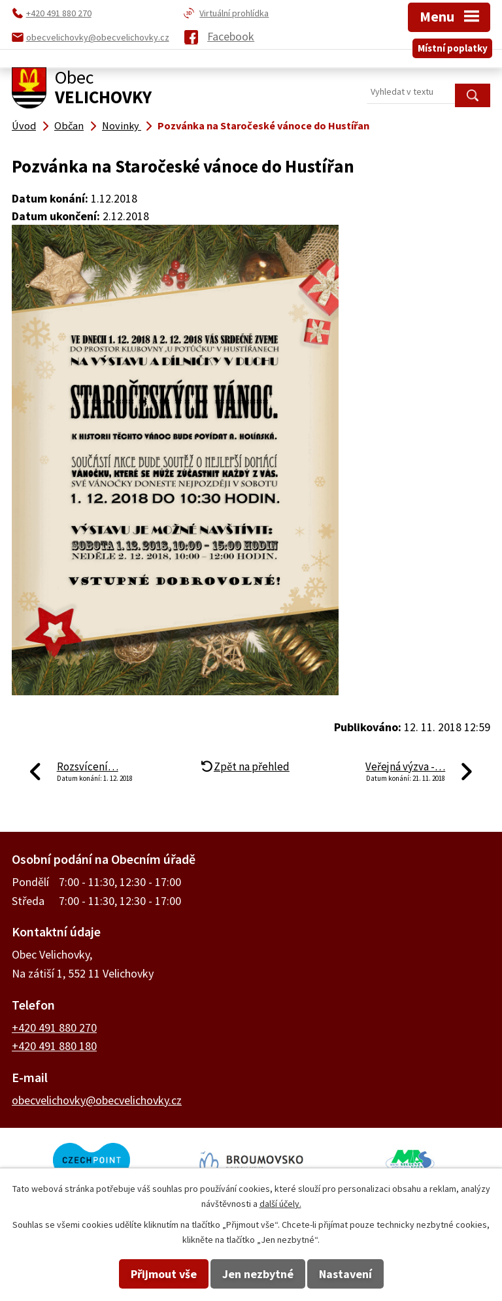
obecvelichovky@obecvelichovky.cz (97, 1100)
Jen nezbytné (257, 1273)
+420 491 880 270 (54, 1027)
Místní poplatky (453, 48)
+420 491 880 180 (54, 1045)
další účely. (280, 1204)
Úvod (24, 125)
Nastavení (345, 1273)
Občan (69, 125)
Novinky (121, 125)
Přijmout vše (164, 1273)
